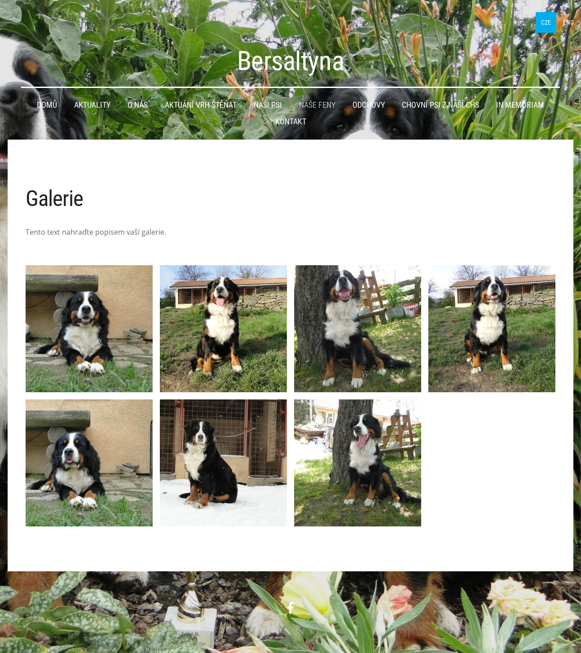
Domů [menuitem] (47, 102)
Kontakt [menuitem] (290, 119)
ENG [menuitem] (552, 20)
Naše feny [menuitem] (317, 102)
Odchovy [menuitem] (368, 102)
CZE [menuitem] (530, 20)
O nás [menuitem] (138, 102)
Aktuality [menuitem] (92, 102)
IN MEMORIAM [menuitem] (520, 102)
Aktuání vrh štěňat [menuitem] (201, 102)
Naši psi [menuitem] (268, 102)
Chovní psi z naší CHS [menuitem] (440, 102)
